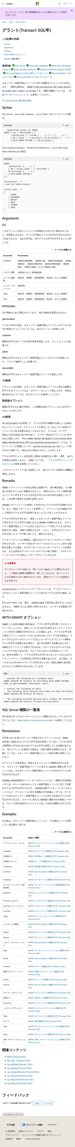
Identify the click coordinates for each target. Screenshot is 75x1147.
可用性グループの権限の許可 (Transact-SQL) (46, 861)
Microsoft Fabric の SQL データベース (34, 77)
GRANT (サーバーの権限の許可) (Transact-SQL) (47, 979)
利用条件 (9, 1139)
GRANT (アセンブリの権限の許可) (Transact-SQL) (48, 851)
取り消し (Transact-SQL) (18, 1060)
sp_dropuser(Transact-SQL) (20, 1075)
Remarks (7, 51)
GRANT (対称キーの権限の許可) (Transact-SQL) (47, 997)
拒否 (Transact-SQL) (16, 1056)
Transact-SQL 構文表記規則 (18, 100)
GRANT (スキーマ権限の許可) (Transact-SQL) (46, 966)
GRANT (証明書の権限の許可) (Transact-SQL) (46, 866)
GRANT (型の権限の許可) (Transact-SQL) (44, 1021)
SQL (11, 22)
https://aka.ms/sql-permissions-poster (35, 720)
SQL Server (20, 22)
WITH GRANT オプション (14, 54)
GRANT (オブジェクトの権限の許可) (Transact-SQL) (49, 911)
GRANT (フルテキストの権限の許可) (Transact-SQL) (49, 900)
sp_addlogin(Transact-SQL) (19, 1064)
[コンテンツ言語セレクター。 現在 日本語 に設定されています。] (10, 1125)
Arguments (8, 47)
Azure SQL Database (38, 65)
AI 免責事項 (10, 1131)
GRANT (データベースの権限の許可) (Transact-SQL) (49, 879)
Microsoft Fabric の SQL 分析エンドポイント (27, 73)
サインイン (68, 3)
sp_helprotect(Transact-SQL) (20, 1079)
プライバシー (11, 1135)
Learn (4, 22)
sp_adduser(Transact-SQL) (19, 1068)
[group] (37, 690)
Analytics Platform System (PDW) (55, 69)
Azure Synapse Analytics (25, 69)
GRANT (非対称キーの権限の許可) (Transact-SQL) (48, 856)
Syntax (7, 44)
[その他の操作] (70, 22)
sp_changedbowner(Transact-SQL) (23, 1071)
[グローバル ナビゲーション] (2, 3)
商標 (18, 1139)
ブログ (39, 1131)
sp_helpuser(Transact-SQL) (19, 1083)
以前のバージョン (25, 1131)
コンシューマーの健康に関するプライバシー (41, 1135)
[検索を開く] (59, 3)
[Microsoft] (37, 3)
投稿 (49, 1131)
